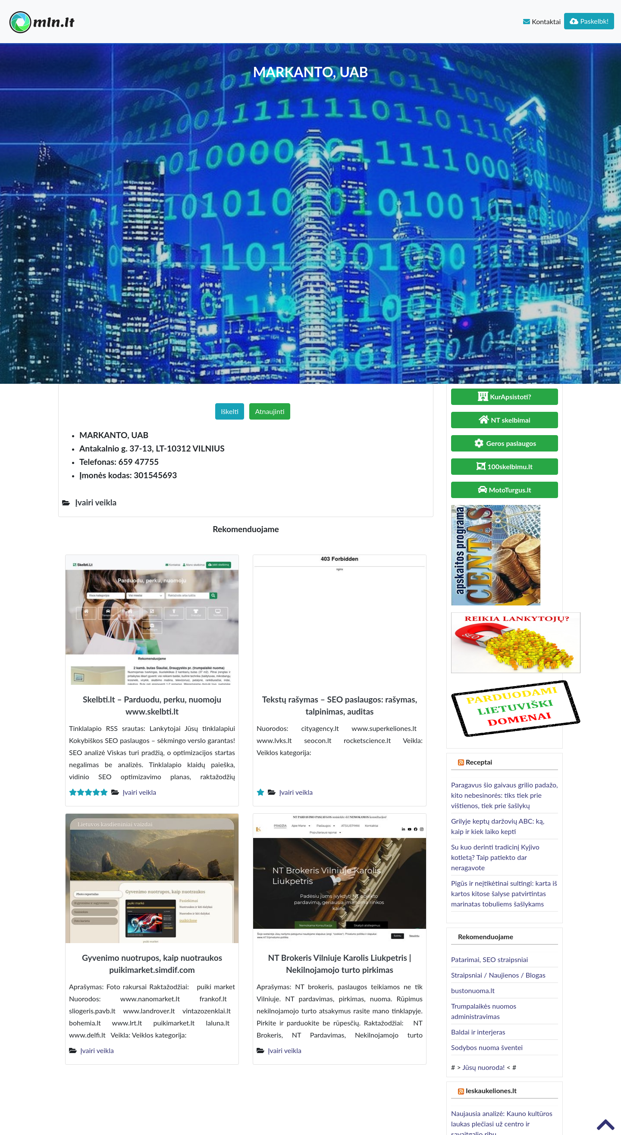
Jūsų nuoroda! (483, 1067)
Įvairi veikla (139, 792)
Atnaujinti (269, 411)
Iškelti (229, 411)
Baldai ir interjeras (478, 1032)
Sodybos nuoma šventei (487, 1047)
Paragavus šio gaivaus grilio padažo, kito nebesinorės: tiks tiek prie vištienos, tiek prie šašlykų (504, 795)
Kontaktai (542, 21)
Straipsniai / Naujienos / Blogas (498, 975)
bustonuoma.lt (473, 990)
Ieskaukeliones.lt (491, 1090)
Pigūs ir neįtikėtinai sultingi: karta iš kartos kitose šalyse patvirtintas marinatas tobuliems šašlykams (504, 893)
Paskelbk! (589, 21)
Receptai (479, 762)
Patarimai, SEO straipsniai (489, 959)
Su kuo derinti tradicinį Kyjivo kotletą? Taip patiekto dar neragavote (495, 857)
